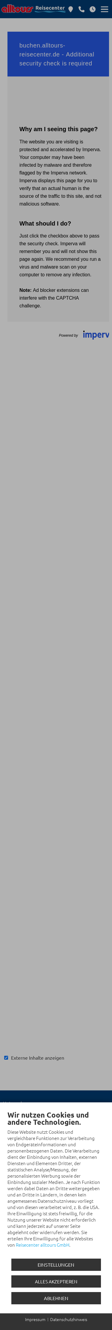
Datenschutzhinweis (68, 1319)
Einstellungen (56, 1265)
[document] (56, 1183)
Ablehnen (56, 1298)
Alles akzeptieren (56, 1281)
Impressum (35, 1319)
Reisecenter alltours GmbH (42, 1245)
